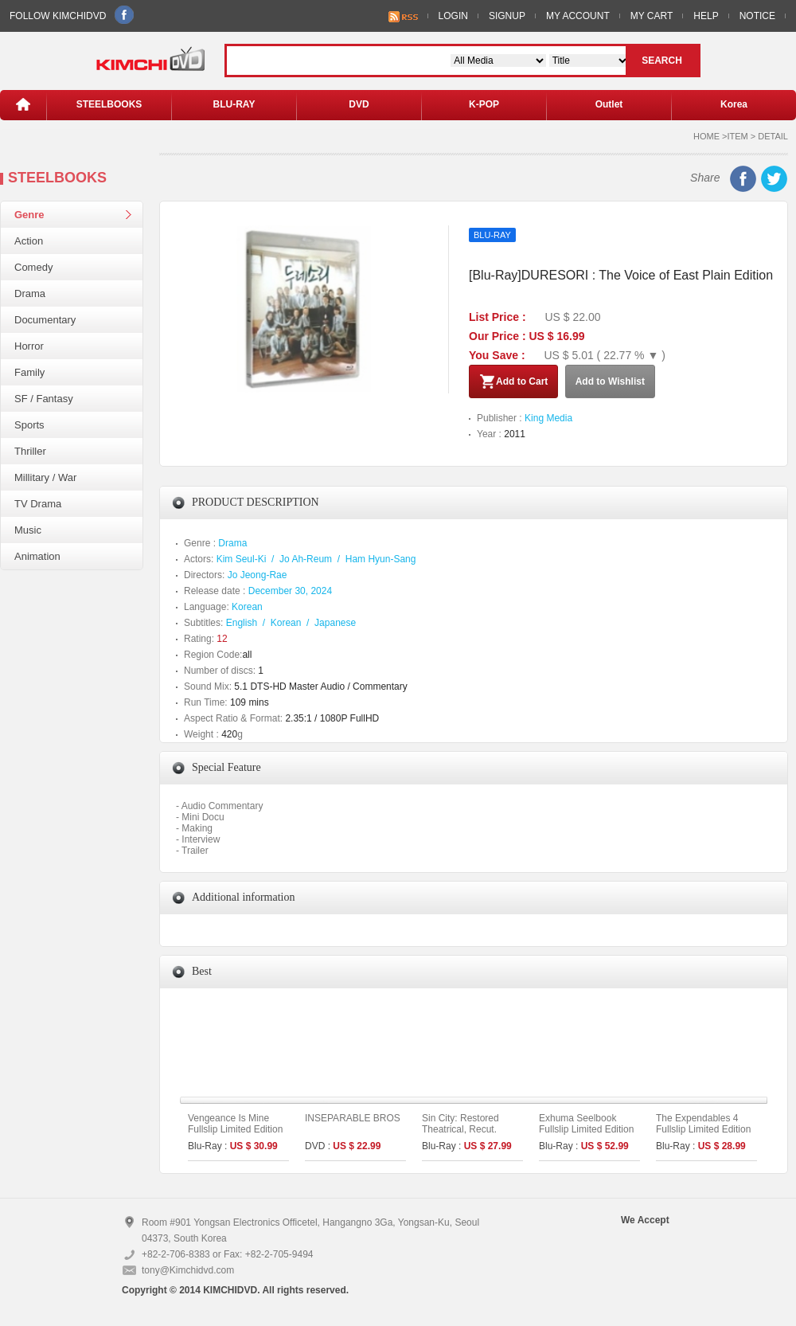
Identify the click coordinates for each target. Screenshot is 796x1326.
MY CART (651, 16)
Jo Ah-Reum (305, 559)
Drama (29, 293)
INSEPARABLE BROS (352, 1118)
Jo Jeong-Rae (257, 575)
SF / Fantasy (43, 399)
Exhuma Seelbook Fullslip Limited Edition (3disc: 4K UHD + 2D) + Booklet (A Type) (589, 1135)
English (241, 622)
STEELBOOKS (109, 104)
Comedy (33, 267)
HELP (705, 16)
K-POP (484, 104)
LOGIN (453, 16)
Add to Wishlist (610, 381)
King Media (548, 418)
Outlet (609, 104)
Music (27, 530)
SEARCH (662, 60)
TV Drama (37, 504)
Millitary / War (45, 477)
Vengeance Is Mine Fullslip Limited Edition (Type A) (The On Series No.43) (235, 1135)
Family (29, 372)
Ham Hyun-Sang (380, 559)
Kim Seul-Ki (242, 559)
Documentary (45, 320)
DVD (359, 104)
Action (28, 241)
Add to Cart (513, 381)
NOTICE (757, 16)
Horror (29, 346)
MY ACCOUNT (578, 16)
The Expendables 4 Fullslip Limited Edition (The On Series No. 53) (705, 1129)
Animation (37, 556)
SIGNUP (507, 16)
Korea (733, 104)
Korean (247, 606)
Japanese (335, 622)
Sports (29, 425)
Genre (29, 215)
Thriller (30, 451)
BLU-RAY (234, 104)
